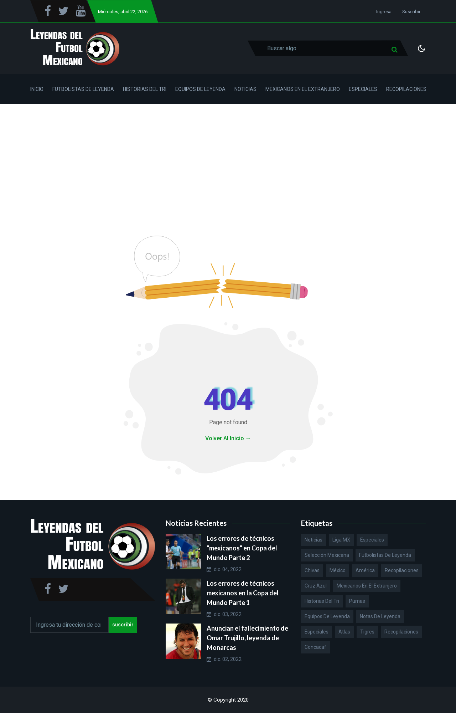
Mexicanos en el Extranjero (302, 89)
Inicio (36, 89)
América (365, 570)
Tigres (367, 632)
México (338, 570)
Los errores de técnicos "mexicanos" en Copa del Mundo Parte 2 (242, 547)
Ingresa (384, 11)
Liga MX (341, 540)
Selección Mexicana (327, 555)
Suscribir (411, 11)
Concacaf (315, 647)
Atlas (344, 632)
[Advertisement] (228, 157)
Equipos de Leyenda (200, 89)
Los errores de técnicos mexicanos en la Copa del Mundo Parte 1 (243, 592)
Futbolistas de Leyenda (83, 89)
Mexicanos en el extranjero (367, 586)
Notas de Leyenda (380, 616)
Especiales (363, 89)
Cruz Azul (316, 586)
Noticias (245, 89)
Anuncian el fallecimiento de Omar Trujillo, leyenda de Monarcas (247, 637)
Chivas (312, 570)
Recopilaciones (406, 89)
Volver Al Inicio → (228, 438)
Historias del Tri (144, 89)
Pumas (357, 601)
